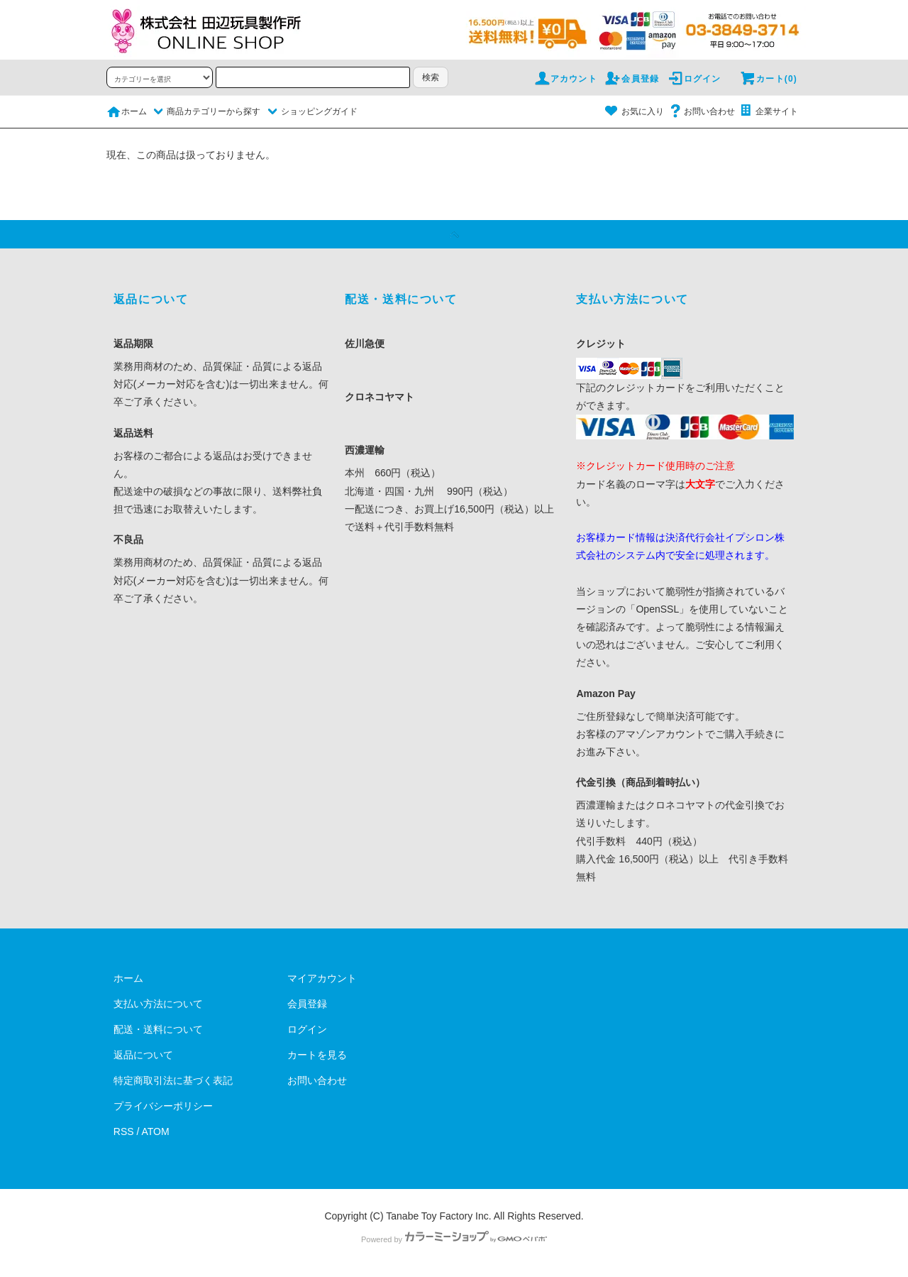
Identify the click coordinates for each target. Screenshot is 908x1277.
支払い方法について (158, 1003)
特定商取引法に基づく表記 (173, 1080)
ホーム (126, 111)
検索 (430, 77)
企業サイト (768, 111)
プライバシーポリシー (163, 1106)
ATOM (156, 1131)
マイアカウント (322, 978)
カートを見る (317, 1054)
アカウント (565, 79)
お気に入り (634, 111)
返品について (143, 1054)
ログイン (694, 79)
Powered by (454, 1239)
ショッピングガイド (311, 111)
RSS (124, 1131)
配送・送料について (158, 1029)
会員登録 (631, 79)
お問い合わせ (701, 111)
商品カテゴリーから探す (205, 111)
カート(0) (768, 79)
